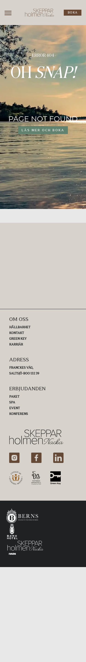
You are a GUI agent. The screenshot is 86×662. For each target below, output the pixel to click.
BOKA (73, 12)
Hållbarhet (20, 327)
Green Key (18, 338)
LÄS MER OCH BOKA (43, 130)
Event (14, 408)
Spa (12, 402)
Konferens (18, 413)
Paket (14, 396)
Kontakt (16, 332)
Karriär (16, 344)
